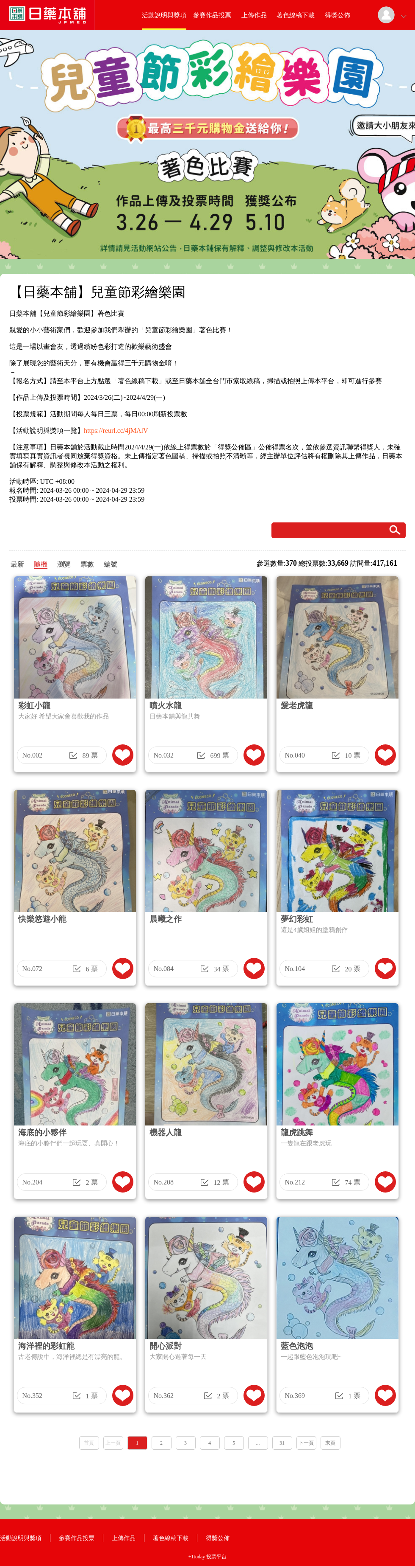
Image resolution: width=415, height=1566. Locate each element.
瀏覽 (64, 564)
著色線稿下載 (296, 15)
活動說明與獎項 (164, 15)
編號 (110, 564)
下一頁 (306, 1443)
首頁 (89, 1443)
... (258, 1443)
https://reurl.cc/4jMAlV (116, 430)
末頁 (330, 1443)
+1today (196, 1557)
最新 (17, 564)
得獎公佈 (337, 15)
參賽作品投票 (212, 15)
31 (282, 1443)
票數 (87, 564)
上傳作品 (254, 15)
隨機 (40, 564)
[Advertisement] (207, 1474)
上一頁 (113, 1443)
